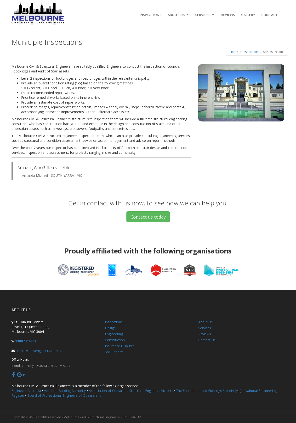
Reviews (228, 14)
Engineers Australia (26, 390)
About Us (205, 322)
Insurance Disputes (120, 346)
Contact (269, 14)
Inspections (150, 14)
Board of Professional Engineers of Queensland (64, 395)
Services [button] (205, 14)
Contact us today (148, 217)
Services (204, 328)
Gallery (248, 14)
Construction (115, 340)
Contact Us (207, 340)
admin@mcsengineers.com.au (39, 350)
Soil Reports (114, 352)
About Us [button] (178, 14)
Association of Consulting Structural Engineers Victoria (131, 390)
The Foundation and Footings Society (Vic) (208, 390)
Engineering (114, 334)
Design (110, 328)
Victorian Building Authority (65, 390)
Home (234, 52)
